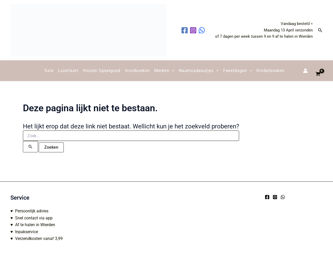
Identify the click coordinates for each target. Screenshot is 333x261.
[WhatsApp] (282, 197)
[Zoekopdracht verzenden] (30, 146)
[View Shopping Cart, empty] (318, 71)
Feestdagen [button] (237, 71)
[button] (320, 30)
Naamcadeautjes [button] (199, 71)
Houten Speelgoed (101, 70)
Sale (49, 70)
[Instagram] (275, 197)
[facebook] (185, 30)
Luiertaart (68, 70)
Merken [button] (164, 71)
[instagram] (194, 30)
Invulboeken (137, 70)
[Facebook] (267, 197)
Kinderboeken (271, 70)
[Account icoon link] (305, 70)
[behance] (202, 30)
